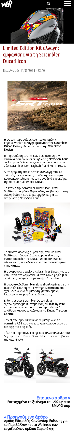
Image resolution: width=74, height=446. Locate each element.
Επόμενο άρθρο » (53, 398)
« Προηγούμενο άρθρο (26, 417)
